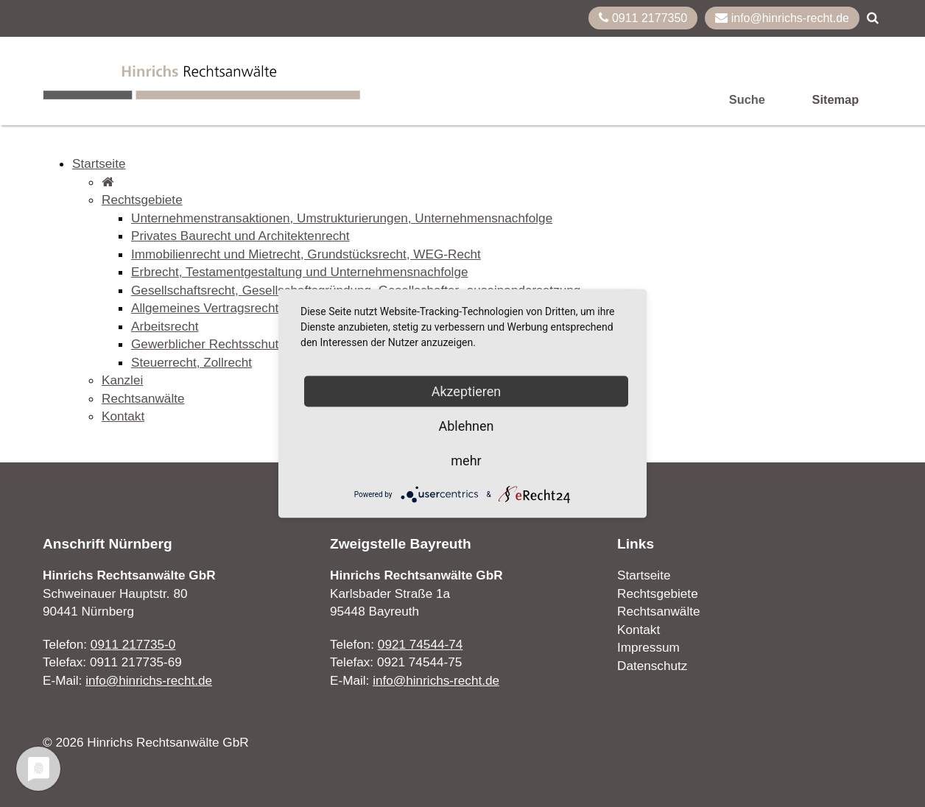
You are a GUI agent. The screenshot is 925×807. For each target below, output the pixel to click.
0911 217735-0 (133, 644)
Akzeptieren (467, 391)
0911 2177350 (643, 17)
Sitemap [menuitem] (835, 99)
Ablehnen (465, 426)
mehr (466, 460)
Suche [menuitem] (747, 99)
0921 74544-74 (420, 644)
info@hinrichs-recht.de (782, 17)
